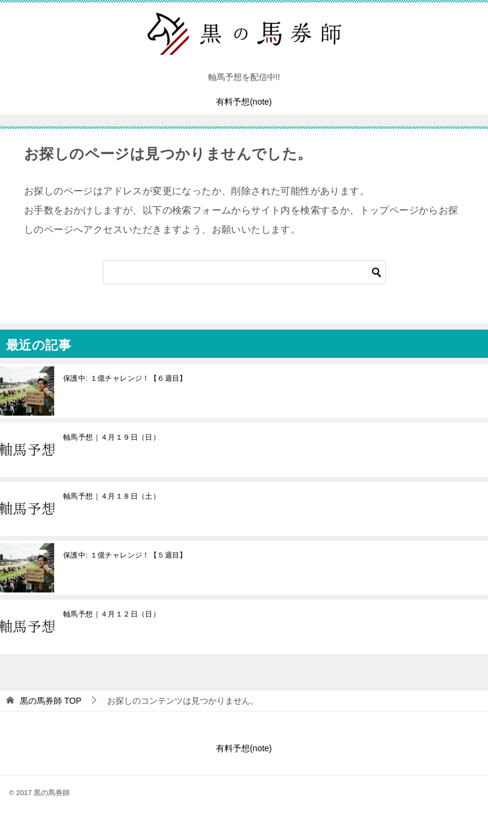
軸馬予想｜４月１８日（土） (111, 496)
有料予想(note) (244, 101)
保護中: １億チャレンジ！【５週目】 (125, 555)
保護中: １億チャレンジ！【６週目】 (125, 378)
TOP (50, 701)
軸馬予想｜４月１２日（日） (111, 614)
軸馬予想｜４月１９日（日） (111, 437)
